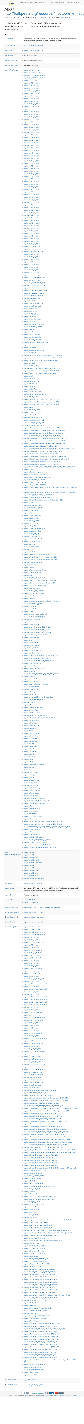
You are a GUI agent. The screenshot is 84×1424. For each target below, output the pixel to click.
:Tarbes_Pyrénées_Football (35, 1310)
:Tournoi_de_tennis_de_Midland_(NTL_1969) (41, 1334)
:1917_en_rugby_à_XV (34, 979)
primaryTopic (12, 1385)
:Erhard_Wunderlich (33, 539)
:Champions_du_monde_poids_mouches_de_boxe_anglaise (46, 1132)
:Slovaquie (30, 751)
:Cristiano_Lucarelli (33, 1173)
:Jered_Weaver (31, 624)
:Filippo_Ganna (31, 546)
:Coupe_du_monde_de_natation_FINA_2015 (41, 1157)
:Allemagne (30, 329)
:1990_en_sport (31, 228)
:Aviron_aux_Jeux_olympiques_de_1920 (40, 373)
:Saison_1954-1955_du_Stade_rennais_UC (41, 1274)
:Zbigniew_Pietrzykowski (34, 837)
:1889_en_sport (31, 104)
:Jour (28, 640)
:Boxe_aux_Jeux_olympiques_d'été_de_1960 (41, 402)
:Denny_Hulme (31, 521)
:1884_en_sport (31, 96)
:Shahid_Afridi (31, 1303)
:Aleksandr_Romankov (34, 324)
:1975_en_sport (31, 197)
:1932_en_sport (31, 145)
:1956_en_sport (31, 174)
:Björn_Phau (30, 389)
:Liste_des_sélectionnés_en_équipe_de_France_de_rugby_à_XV (48, 1233)
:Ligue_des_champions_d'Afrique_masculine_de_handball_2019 (47, 1220)
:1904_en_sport (31, 114)
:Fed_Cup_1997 (32, 1189)
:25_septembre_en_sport (35, 285)
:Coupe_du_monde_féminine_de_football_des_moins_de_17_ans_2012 (50, 1168)
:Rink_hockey (31, 723)
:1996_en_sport (31, 238)
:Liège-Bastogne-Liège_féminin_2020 (39, 661)
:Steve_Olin (30, 1305)
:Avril (28, 376)
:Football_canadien (33, 562)
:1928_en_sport (31, 135)
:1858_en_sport (31, 83)
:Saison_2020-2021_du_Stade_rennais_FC (40, 1297)
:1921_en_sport (31, 132)
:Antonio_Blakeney (32, 345)
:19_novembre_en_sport (34, 249)
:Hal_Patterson (31, 596)
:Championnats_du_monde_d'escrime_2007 (41, 454)
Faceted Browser (57, 2)
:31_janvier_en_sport (33, 1072)
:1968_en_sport (31, 192)
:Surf (28, 770)
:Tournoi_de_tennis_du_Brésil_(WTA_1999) (41, 1349)
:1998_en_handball (33, 1012)
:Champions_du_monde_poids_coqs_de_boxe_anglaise (45, 1129)
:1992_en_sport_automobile (35, 1004)
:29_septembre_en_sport (35, 288)
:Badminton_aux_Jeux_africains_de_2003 (40, 1090)
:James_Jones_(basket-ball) (36, 614)
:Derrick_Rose (31, 523)
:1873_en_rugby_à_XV (34, 942)
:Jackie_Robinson (32, 1207)
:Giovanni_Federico (33, 1194)
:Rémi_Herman (31, 733)
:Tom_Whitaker (31, 785)
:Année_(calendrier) (33, 337)
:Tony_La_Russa (32, 790)
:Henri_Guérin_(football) (34, 1204)
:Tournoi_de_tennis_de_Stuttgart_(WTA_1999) (41, 1336)
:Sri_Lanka (30, 762)
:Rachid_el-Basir (32, 712)
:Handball (30, 598)
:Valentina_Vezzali (32, 808)
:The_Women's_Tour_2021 (35, 1318)
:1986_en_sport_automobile (35, 1002)
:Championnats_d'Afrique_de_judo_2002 (40, 1113)
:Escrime (29, 544)
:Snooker (29, 757)
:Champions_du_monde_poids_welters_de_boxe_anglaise (45, 1144)
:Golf (28, 575)
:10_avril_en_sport (32, 70)
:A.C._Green (30, 311)
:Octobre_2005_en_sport (34, 1246)
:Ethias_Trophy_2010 (33, 1183)
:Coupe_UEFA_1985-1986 (35, 485)
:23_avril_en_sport (32, 280)
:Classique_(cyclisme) (34, 472)
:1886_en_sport (31, 98)
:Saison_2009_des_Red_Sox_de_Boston (40, 1292)
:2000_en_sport (31, 254)
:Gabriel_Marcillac (32, 572)
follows (8, 50)
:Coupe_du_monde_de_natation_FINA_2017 (41, 1163)
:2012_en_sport (31, 267)
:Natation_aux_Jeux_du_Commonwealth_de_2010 (43, 1240)
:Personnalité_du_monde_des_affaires (39, 697)
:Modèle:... (30, 852)
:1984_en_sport (31, 215)
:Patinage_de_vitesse (33, 692)
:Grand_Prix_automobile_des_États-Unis (40, 580)
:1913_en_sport (31, 119)
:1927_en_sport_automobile (35, 984)
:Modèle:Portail (31, 860)
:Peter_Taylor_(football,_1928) (36, 1261)
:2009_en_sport (31, 262)
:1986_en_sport (31, 220)
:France (29, 567)
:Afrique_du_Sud (32, 314)
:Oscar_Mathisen (32, 687)
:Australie (29, 363)
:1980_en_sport (31, 205)
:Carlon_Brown (31, 415)
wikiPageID (10, 55)
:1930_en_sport (31, 140)
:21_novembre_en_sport (34, 277)
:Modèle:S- (30, 865)
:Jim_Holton (30, 1212)
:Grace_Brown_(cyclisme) (35, 578)
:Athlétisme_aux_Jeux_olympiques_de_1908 (41, 360)
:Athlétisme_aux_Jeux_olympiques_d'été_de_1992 (43, 358)
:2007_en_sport (31, 259)
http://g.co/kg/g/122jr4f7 (31, 902)
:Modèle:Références (33, 863)
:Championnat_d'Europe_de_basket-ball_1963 (41, 1103)
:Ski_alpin (30, 749)
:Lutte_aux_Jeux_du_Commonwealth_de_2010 (42, 1235)
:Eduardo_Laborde (32, 1178)
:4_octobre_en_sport (33, 912)
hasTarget (11, 1380)
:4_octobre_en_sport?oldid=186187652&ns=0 (42, 907)
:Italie (28, 611)
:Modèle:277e (31, 873)
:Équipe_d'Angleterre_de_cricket (37, 840)
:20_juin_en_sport (32, 275)
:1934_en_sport (31, 148)
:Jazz (28, 622)
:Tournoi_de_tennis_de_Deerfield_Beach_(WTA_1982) (44, 1329)
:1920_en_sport (31, 129)
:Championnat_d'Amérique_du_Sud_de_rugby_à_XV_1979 (46, 1100)
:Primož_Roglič (31, 710)
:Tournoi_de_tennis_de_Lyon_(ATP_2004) (40, 1331)
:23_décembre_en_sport (34, 282)
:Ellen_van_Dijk (31, 534)
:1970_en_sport (31, 194)
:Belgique (29, 386)
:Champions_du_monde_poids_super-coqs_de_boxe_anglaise (47, 1139)
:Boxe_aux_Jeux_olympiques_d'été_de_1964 (41, 404)
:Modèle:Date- (31, 857)
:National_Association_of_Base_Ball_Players (41, 674)
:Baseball (29, 378)
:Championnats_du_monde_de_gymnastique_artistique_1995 (46, 459)
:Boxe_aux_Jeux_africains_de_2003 (38, 1095)
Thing (18, 17)
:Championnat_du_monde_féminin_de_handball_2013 (44, 435)
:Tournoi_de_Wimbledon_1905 (36, 801)
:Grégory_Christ (32, 588)
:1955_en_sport (31, 171)
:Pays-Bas (30, 694)
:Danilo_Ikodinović (32, 515)
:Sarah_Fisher (31, 738)
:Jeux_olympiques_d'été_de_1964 (37, 632)
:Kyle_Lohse (30, 1217)
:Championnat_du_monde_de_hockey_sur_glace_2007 (44, 433)
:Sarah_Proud (31, 741)
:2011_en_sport (31, 264)
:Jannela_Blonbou (32, 619)
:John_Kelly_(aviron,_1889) (35, 635)
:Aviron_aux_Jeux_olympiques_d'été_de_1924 (42, 368)
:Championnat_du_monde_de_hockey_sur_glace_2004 (44, 430)
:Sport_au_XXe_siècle (34, 425)
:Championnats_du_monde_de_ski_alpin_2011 (42, 461)
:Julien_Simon (31, 642)
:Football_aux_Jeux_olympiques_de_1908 (40, 557)
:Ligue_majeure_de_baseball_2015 (38, 1227)
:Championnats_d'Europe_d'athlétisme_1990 (41, 446)
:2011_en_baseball (33, 1033)
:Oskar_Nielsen (31, 689)
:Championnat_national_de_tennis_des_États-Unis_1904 (45, 443)
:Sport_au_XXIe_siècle (34, 423)
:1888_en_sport (31, 101)
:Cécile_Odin (31, 510)
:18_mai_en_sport (32, 109)
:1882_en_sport (31, 93)
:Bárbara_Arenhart (32, 410)
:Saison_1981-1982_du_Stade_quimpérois (40, 1282)
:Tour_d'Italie (31, 795)
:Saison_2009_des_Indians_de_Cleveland (40, 1290)
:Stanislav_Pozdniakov (34, 764)
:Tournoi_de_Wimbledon (34, 798)
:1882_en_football (32, 958)
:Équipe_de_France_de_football (37, 845)
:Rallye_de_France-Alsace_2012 (37, 1264)
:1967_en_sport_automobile (35, 989)
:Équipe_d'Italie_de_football (35, 842)
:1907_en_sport (31, 117)
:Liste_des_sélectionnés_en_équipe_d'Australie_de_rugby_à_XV (47, 1230)
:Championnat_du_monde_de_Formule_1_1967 (42, 428)
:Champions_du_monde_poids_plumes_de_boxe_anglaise (45, 1137)
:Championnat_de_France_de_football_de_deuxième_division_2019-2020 (50, 1108)
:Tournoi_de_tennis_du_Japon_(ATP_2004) (40, 1352)
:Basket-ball (30, 384)
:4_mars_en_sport (32, 298)
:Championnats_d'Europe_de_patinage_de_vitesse (43, 451)
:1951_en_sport (31, 163)
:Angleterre (30, 332)
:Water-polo (30, 819)
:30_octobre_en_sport (34, 293)
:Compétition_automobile (34, 480)
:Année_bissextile (32, 340)
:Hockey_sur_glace (33, 604)
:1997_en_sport (31, 241)
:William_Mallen (31, 829)
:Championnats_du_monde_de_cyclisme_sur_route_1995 (45, 1121)
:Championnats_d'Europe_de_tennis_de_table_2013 (43, 1116)
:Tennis (29, 777)
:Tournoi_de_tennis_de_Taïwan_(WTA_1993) (41, 1342)
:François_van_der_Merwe (35, 570)
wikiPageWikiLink (12, 70)
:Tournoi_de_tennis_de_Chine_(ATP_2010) (40, 1326)
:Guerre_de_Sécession (34, 591)
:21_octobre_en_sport (34, 1054)
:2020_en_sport (31, 272)
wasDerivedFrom (12, 907)
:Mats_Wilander (31, 1375)
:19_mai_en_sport (32, 246)
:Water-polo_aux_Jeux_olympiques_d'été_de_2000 (43, 821)
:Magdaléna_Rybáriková (34, 668)
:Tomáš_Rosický (32, 788)
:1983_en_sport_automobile (35, 999)
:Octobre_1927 (31, 1243)
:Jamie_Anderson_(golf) (34, 617)
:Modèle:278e (31, 876)
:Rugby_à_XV (31, 728)
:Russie (29, 731)
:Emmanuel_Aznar (32, 536)
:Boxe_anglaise (31, 397)
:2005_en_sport (31, 257)
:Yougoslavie (31, 832)
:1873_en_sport (31, 88)
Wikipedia (27, 1395)
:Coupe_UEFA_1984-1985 (35, 482)
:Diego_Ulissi (31, 526)
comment (9, 888)
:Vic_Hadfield (31, 811)
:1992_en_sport (31, 231)
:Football (29, 552)
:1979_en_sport (31, 202)
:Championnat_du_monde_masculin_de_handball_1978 (45, 441)
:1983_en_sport (31, 212)
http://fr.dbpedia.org (41, 17)
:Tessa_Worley (31, 780)
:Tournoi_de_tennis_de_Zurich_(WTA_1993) (41, 1344)
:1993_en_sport (31, 233)
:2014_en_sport (31, 270)
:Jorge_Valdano (31, 637)
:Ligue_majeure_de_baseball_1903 (38, 1222)
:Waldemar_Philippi (33, 816)
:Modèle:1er (30, 855)
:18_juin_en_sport (32, 106)
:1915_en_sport (31, 122)
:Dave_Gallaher (31, 518)
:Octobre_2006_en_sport (34, 1248)
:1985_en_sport (31, 218)
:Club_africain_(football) (34, 474)
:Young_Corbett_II (32, 1367)
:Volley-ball (30, 814)
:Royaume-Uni (31, 725)
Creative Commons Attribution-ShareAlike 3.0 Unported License (59, 1395)
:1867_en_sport (31, 85)
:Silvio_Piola (30, 746)
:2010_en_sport (31, 1030)
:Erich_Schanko (31, 541)
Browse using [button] (26, 2)
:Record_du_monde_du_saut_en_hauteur (40, 718)
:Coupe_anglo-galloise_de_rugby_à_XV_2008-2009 (43, 1147)
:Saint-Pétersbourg (32, 736)
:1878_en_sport (31, 91)
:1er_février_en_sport (33, 251)
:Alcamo (29, 321)
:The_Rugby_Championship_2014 (37, 1316)
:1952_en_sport (31, 166)
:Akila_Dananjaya (32, 319)
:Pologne (29, 702)
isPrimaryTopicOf (12, 912)
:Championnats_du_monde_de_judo (38, 1124)
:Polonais (29, 705)
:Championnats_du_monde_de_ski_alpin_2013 (42, 464)
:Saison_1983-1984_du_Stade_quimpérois (40, 1285)
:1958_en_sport (31, 179)
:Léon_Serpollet (31, 666)
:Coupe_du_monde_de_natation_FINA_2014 (41, 1155)
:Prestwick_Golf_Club (33, 707)
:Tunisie (29, 806)
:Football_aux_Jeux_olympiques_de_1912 (40, 559)
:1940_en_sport (31, 153)
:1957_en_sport (31, 176)
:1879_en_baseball (33, 950)
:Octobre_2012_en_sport (34, 1253)
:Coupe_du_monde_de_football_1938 (39, 495)
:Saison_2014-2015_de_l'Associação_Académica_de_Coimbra (47, 1295)
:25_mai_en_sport (32, 1062)
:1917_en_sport (31, 124)
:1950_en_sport (31, 161)
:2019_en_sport (31, 1046)
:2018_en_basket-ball (33, 1043)
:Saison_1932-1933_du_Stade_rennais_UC (41, 1272)
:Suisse (29, 767)
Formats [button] (39, 2)
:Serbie (29, 744)
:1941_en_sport (31, 155)
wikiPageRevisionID (13, 65)
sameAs (9, 900)
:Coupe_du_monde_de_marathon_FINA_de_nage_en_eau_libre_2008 (49, 1150)
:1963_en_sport (31, 184)
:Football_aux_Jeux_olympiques (37, 554)
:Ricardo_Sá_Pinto (32, 1266)
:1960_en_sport (31, 181)
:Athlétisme (30, 353)
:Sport (28, 759)
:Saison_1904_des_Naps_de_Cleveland (39, 1269)
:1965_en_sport (31, 189)
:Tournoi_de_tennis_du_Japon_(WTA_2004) (41, 1357)
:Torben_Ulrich (31, 793)
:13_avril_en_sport (32, 72)
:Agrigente (30, 316)
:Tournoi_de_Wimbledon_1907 (36, 803)
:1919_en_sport (31, 127)
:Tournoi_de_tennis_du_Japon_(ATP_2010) (40, 1355)
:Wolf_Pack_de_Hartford (34, 1364)
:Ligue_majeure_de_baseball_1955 (38, 1225)
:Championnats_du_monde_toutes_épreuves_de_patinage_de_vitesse (49, 467)
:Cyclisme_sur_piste (33, 505)
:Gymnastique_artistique (34, 593)
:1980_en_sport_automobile (35, 997)
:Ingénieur (30, 606)
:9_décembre (31, 308)
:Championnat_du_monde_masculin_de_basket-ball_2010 (45, 438)
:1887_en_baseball (33, 968)
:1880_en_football (32, 953)
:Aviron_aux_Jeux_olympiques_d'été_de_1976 (42, 371)
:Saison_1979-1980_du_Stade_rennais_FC (40, 1277)
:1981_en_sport (31, 207)
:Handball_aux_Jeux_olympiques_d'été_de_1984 (42, 601)
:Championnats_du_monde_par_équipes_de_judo (43, 1126)
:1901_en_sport (31, 111)
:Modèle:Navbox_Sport (34, 878)
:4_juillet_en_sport (32, 1077)
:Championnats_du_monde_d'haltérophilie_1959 (42, 1119)
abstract (9, 39)
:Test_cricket (30, 782)
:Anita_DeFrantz (32, 334)
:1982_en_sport (31, 210)
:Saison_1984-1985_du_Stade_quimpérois (40, 1287)
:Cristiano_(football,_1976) (35, 1170)
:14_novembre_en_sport (34, 78)
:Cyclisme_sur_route (33, 508)
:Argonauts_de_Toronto (34, 350)
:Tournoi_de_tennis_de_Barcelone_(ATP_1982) (42, 1323)
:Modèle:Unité (31, 868)
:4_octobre (30, 301)
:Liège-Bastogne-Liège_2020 (36, 658)
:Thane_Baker (31, 1313)
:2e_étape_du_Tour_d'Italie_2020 (37, 290)
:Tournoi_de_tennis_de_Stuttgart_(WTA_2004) (41, 1339)
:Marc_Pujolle (31, 1372)
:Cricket (29, 502)
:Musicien (30, 671)
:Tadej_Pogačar (31, 772)
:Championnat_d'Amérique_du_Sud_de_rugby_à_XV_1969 (46, 1098)
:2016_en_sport (31, 1041)
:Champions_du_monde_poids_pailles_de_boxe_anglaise (45, 1134)
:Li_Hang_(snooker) (33, 653)
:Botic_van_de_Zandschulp (35, 394)
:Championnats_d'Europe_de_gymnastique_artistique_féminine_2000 (49, 448)
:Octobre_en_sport (33, 417)
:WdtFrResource (30, 1380)
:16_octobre (30, 80)
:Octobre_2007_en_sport (34, 1251)
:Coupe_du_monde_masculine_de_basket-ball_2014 (43, 500)
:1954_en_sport (31, 168)
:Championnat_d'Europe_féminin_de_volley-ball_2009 (44, 1106)
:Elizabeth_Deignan (33, 531)
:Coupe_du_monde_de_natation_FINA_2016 (41, 1160)
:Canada (29, 412)
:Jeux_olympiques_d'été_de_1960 (37, 629)
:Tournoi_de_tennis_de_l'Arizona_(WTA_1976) (41, 1347)
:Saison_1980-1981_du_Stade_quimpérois (40, 1279)
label (8, 895)
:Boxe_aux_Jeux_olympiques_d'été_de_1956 (41, 399)
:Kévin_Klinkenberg (33, 650)
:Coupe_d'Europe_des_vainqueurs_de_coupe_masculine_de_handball (49, 492)
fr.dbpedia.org (65, 17)
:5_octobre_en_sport (33, 45)
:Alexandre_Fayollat (33, 327)
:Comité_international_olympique (37, 477)
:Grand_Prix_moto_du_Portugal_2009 (39, 1199)
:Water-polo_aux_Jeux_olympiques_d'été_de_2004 (43, 824)
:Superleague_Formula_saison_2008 (38, 1308)
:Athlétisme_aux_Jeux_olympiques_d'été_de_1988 (43, 355)
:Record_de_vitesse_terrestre (36, 715)
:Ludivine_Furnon (32, 663)
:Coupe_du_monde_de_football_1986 (39, 497)
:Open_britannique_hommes (36, 684)
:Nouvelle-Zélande (32, 679)
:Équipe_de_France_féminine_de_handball (40, 847)
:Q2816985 (30, 900)
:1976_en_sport (31, 200)
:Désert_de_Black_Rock (34, 528)
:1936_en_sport (31, 150)
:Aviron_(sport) (31, 365)
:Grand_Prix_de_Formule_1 (35, 585)
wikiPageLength (11, 60)
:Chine (29, 469)
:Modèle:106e (31, 870)
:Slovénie (29, 754)
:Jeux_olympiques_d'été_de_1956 (37, 627)
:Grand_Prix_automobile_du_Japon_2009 (40, 583)
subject (8, 883)
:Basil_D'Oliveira (32, 381)
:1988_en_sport (31, 223)
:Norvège (29, 676)
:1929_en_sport (31, 137)
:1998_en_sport (31, 244)
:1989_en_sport (31, 225)
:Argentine (30, 347)
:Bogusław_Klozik (32, 391)
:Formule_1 (30, 565)
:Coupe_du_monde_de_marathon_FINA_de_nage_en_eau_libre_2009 (49, 1152)
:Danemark (30, 513)
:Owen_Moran (31, 1256)
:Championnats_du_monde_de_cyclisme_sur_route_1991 (45, 456)
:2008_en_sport (31, 1028)
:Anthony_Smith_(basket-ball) (36, 342)
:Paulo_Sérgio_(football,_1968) (36, 1259)
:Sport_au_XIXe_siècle (34, 420)
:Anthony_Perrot (32, 1087)
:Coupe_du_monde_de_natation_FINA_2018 (41, 1165)
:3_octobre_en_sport (33, 50)
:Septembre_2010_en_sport (35, 1300)
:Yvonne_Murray (32, 834)
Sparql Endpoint (73, 2)
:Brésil (28, 407)
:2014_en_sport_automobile (35, 1038)
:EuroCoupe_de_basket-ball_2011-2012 (39, 1186)
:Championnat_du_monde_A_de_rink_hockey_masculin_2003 (47, 1111)
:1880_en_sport (31, 955)
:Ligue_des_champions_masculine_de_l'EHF (41, 655)
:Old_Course (31, 681)
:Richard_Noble (31, 720)
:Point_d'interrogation (33, 699)
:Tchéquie (30, 775)
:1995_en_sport (31, 236)
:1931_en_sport (31, 142)
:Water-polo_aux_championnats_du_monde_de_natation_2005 (47, 827)
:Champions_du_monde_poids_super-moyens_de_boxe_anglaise (48, 1142)
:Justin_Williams (32, 645)
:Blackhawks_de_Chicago (35, 1093)
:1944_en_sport (31, 158)
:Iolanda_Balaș (31, 609)
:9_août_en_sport (32, 306)
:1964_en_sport (31, 187)
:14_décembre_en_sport (34, 75)
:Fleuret (29, 549)
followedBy (10, 45)
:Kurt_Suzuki (31, 648)
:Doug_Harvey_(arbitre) (34, 1176)
